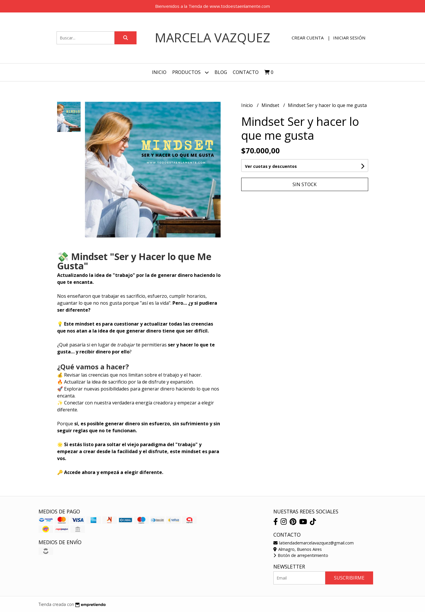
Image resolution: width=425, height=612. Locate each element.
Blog (221, 72)
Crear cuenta (308, 38)
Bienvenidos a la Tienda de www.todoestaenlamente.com (212, 6)
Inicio (159, 72)
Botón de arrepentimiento (300, 555)
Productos (190, 72)
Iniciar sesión (349, 38)
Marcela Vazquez (212, 37)
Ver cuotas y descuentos (271, 166)
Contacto (246, 72)
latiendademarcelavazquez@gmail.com (313, 543)
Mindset (270, 105)
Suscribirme (349, 578)
